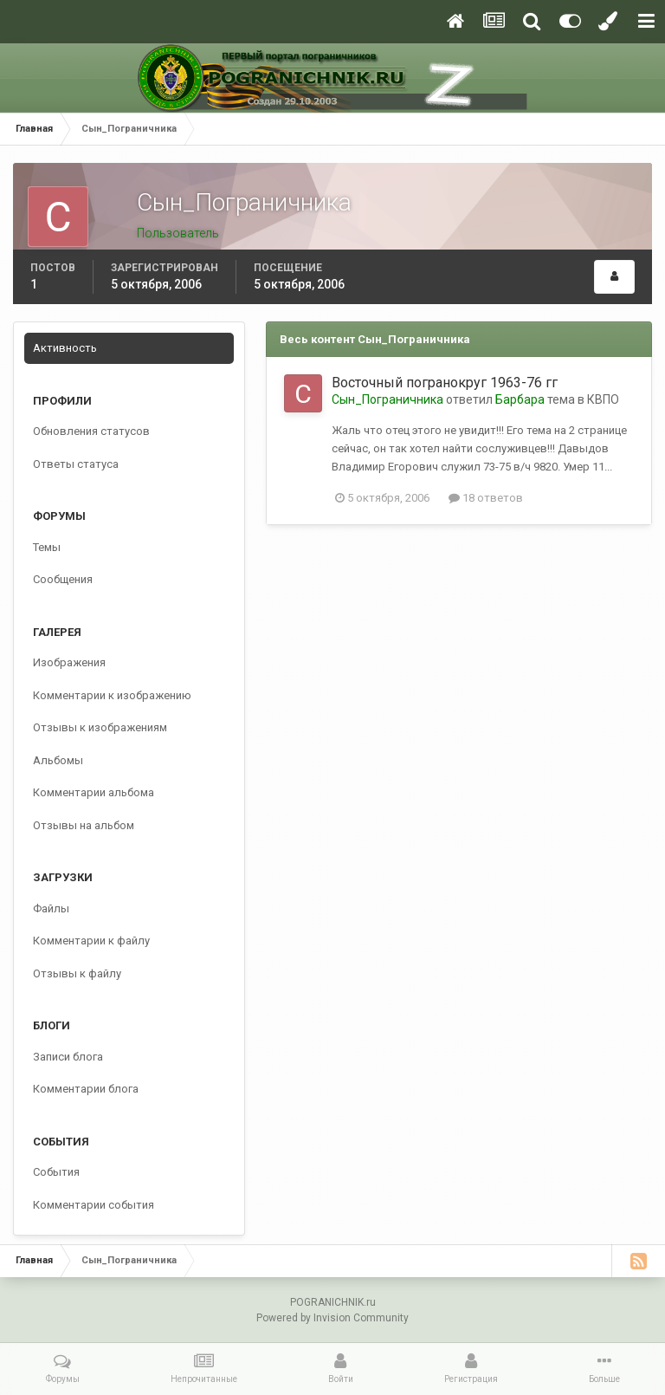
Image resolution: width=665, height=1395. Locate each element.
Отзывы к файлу (77, 973)
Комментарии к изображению (112, 695)
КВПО (603, 399)
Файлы (51, 908)
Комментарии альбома (93, 792)
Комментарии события (93, 1204)
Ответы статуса (76, 463)
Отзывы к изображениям (100, 727)
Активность (65, 347)
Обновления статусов (91, 431)
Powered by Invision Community (332, 1318)
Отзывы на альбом (83, 825)
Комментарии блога (86, 1088)
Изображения (69, 662)
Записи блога (68, 1056)
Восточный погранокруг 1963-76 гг (445, 382)
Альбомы (58, 760)
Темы (47, 547)
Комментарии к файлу (91, 940)
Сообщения (63, 579)
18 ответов (486, 497)
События (56, 1171)
